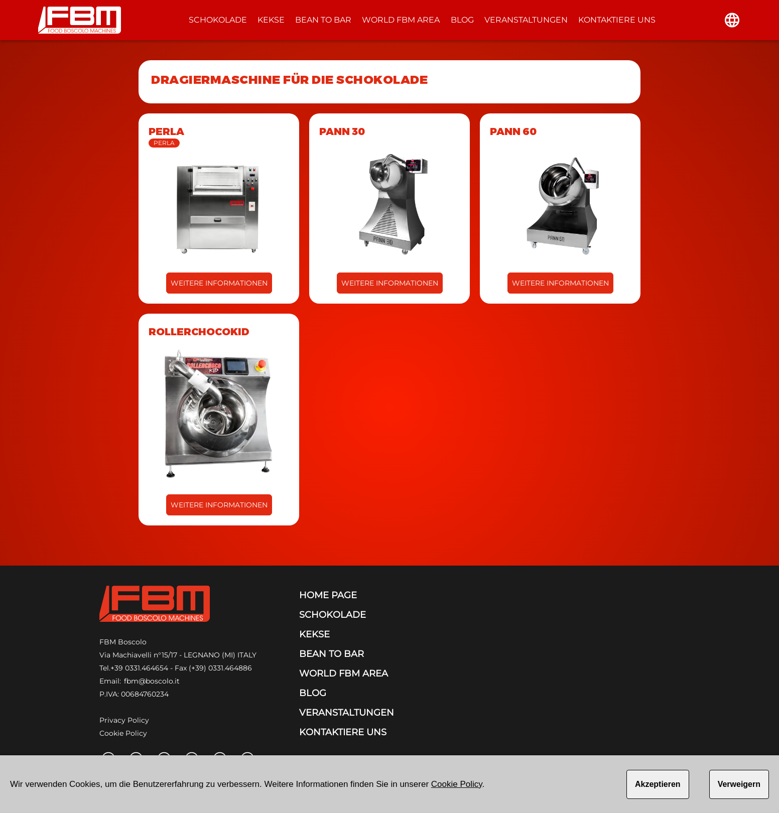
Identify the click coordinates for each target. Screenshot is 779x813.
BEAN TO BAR (323, 20)
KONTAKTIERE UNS (617, 20)
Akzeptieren (658, 784)
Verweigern (739, 784)
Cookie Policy (123, 733)
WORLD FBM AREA (401, 20)
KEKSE (271, 20)
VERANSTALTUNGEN (526, 20)
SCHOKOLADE (218, 20)
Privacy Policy (124, 720)
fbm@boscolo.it (152, 681)
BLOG (462, 20)
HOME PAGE (328, 595)
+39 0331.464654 (139, 667)
